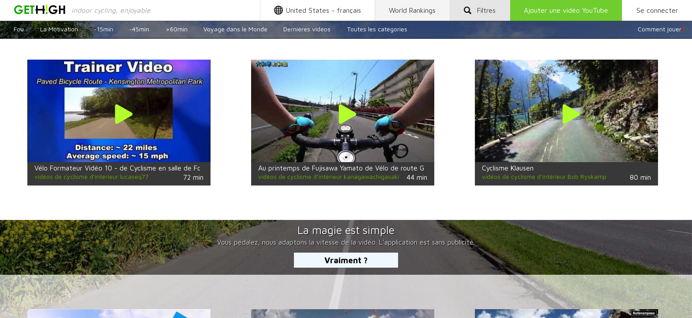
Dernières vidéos (307, 29)
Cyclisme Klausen (508, 168)
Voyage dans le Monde (235, 29)
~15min (103, 29)
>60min (176, 29)
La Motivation (59, 29)
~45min (139, 29)
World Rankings (412, 10)
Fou (19, 29)
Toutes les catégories (377, 29)
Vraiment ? (346, 260)
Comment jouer (661, 29)
